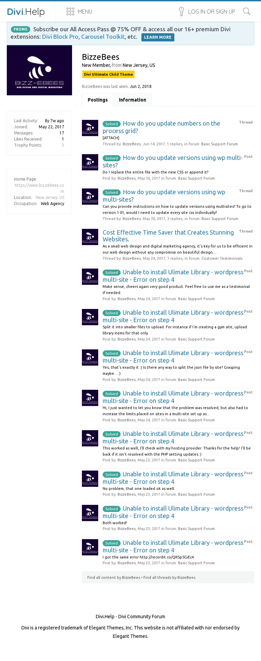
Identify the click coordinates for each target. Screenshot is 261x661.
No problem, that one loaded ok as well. (139, 488)
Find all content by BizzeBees (113, 577)
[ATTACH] (111, 138)
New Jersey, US (50, 197)
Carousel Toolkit (103, 36)
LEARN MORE (158, 37)
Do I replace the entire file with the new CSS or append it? (155, 172)
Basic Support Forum (219, 144)
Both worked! (115, 523)
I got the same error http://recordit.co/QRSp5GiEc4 (148, 557)
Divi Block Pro (60, 36)
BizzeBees (132, 144)
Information (132, 100)
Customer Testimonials (222, 258)
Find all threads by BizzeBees (169, 577)
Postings (98, 100)
